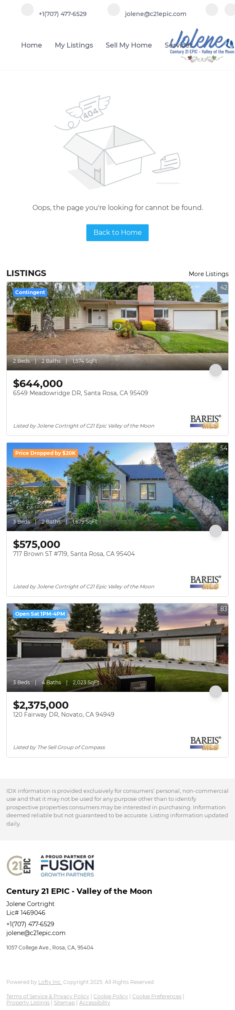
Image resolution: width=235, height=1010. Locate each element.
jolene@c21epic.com (36, 933)
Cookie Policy (110, 996)
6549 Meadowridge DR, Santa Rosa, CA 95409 (80, 393)
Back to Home (117, 233)
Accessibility (94, 1002)
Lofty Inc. (50, 982)
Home (31, 45)
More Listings (209, 274)
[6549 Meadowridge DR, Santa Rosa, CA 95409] (117, 326)
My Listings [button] (74, 45)
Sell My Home (129, 45)
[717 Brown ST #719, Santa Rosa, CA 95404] (117, 487)
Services (179, 45)
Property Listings (28, 1002)
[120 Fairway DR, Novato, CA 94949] (117, 647)
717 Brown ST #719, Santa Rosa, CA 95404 (74, 554)
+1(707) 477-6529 (30, 924)
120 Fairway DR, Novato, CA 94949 (64, 714)
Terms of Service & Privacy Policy (47, 996)
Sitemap (64, 1002)
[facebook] (212, 14)
